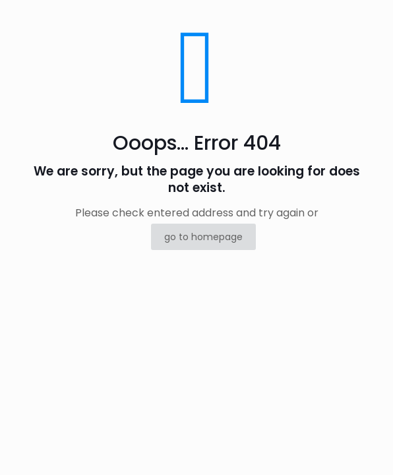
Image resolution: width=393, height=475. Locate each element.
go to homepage (203, 236)
